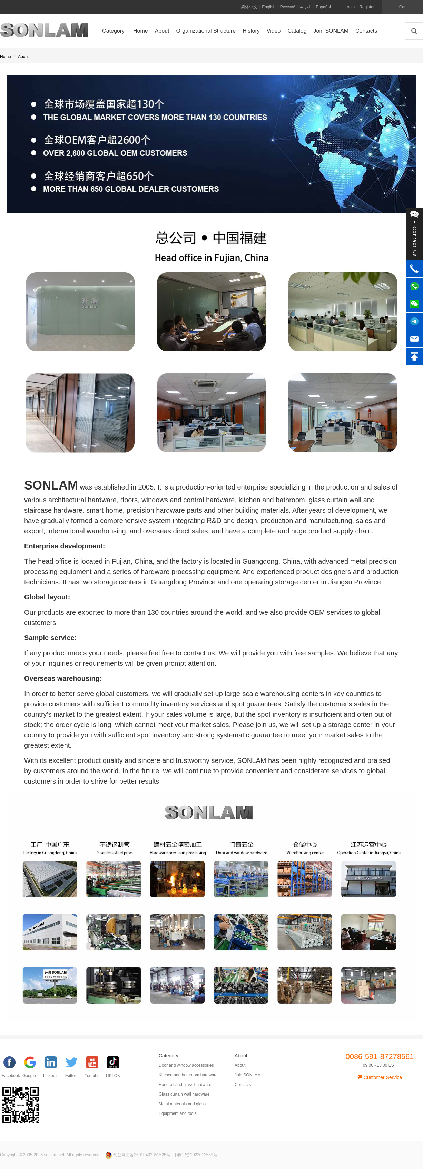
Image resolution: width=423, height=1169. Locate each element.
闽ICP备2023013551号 (196, 1154)
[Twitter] (74, 1068)
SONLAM (44, 32)
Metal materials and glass (182, 1103)
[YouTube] (95, 1068)
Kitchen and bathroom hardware (188, 1074)
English (268, 6)
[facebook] (12, 1068)
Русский (288, 6)
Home (5, 56)
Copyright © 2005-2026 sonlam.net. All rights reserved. (50, 1154)
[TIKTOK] (115, 1068)
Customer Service (379, 1077)
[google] (32, 1068)
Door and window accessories (186, 1065)
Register (367, 6)
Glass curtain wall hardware (184, 1094)
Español (323, 6)
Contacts (243, 1084)
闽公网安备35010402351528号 (138, 1154)
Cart (403, 6)
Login (350, 6)
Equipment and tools (177, 1113)
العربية (305, 6)
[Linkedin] (53, 1068)
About (23, 56)
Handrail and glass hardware (185, 1084)
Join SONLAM (248, 1074)
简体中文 (249, 6)
